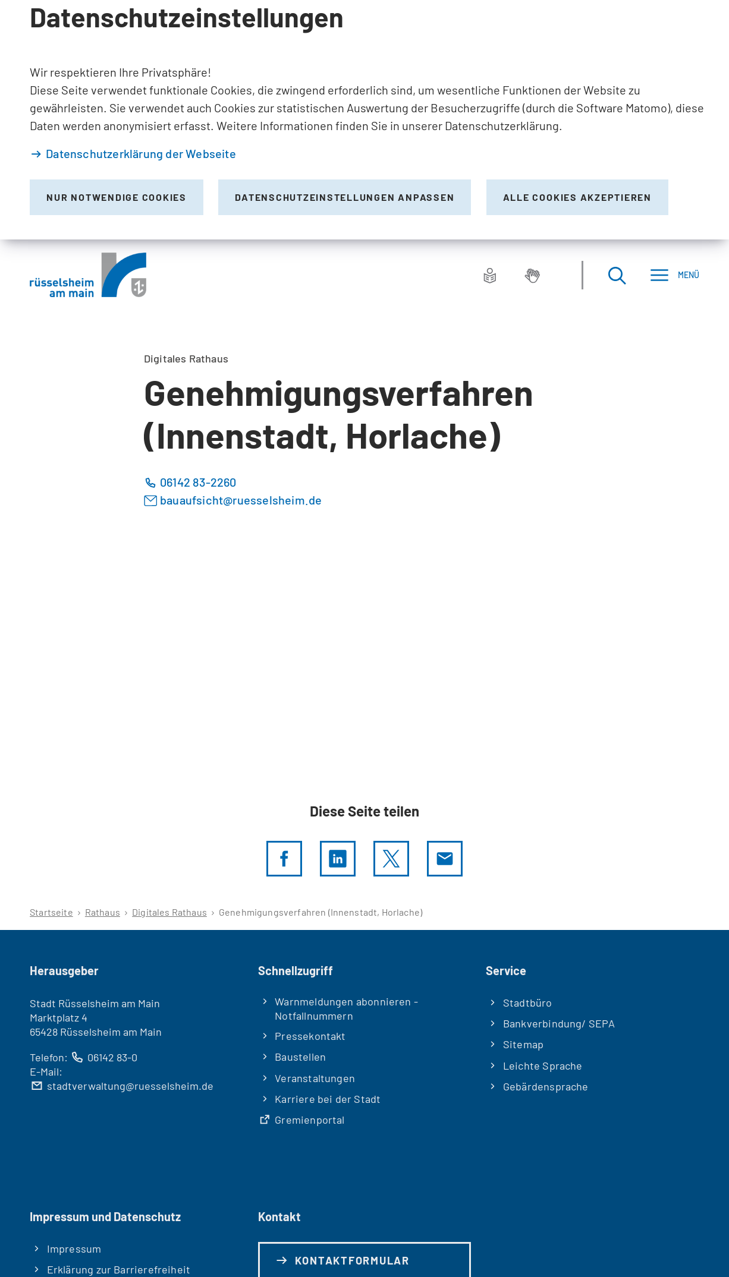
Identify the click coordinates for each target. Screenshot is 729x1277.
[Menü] (674, 275)
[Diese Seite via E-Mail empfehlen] (445, 858)
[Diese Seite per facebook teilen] (284, 858)
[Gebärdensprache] (532, 275)
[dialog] (364, 119)
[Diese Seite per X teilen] (391, 858)
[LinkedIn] (338, 858)
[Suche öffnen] (616, 275)
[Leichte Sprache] (490, 275)
